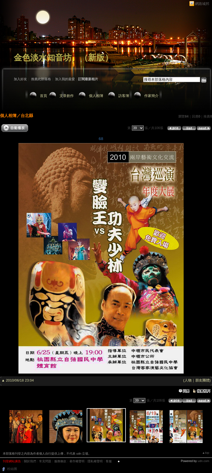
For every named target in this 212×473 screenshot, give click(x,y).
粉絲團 (12, 469)
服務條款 (60, 461)
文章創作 (66, 96)
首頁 (43, 96)
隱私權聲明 (95, 461)
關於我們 (30, 461)
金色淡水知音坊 (43, 57)
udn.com (203, 461)
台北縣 (27, 115)
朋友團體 (202, 380)
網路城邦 (202, 4)
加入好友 (20, 79)
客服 (109, 461)
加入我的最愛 (65, 79)
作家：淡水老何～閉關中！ (33, 65)
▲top (205, 452)
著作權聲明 (77, 461)
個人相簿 (96, 96)
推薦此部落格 (41, 79)
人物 (188, 380)
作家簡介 (151, 96)
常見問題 (45, 461)
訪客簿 (123, 96)
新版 (96, 57)
